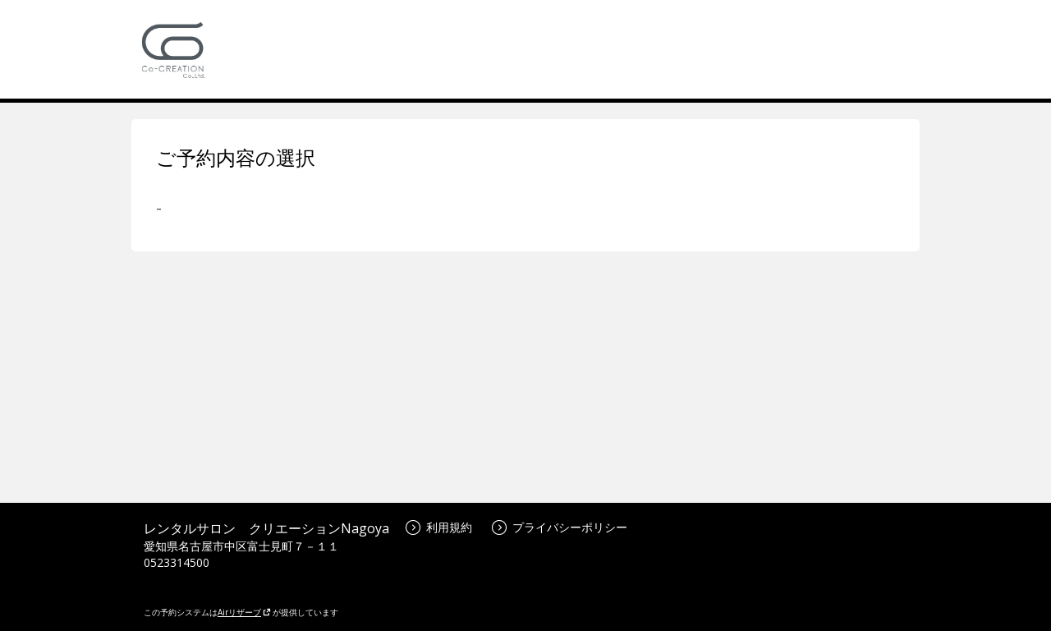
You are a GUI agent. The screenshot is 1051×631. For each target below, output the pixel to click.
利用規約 (439, 527)
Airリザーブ (244, 612)
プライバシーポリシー (559, 527)
